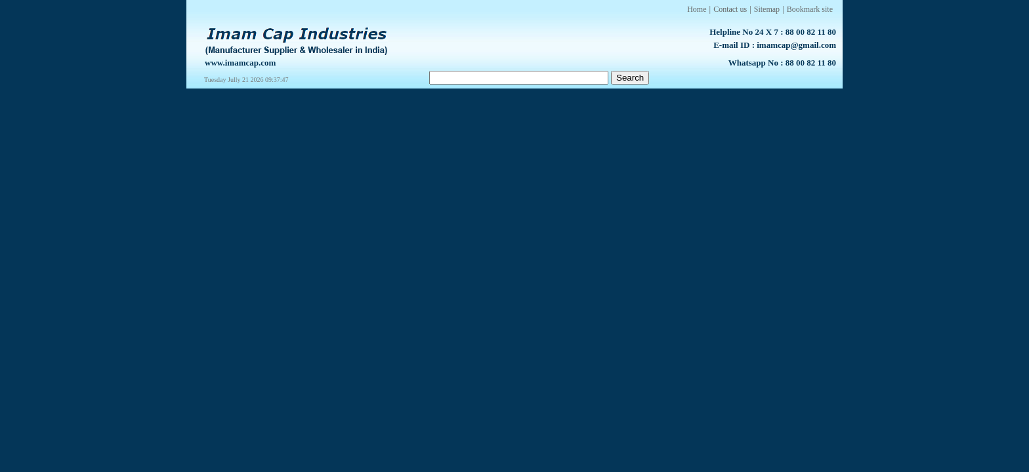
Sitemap (767, 9)
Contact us (730, 9)
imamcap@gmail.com (796, 45)
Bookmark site (810, 9)
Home (696, 9)
